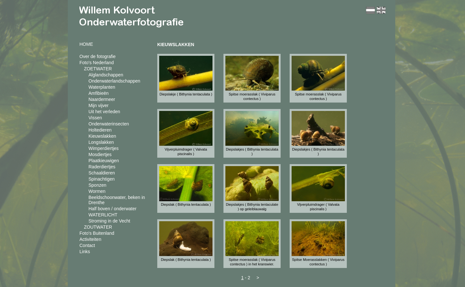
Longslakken (101, 142)
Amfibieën (98, 93)
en (381, 10)
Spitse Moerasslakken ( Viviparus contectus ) (318, 262)
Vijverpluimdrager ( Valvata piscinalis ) (186, 151)
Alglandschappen (105, 74)
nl (370, 10)
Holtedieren (100, 130)
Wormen (97, 191)
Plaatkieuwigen (103, 160)
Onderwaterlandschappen (114, 81)
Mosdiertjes (100, 154)
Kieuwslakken (102, 136)
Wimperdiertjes (103, 148)
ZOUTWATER (98, 227)
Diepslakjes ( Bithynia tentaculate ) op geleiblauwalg (252, 207)
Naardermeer (101, 99)
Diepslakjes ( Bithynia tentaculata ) (252, 151)
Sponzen (97, 185)
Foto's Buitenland (96, 233)
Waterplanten (101, 87)
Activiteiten (90, 239)
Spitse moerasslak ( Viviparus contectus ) (252, 96)
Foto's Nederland (96, 62)
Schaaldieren (101, 172)
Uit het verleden (104, 111)
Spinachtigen (101, 179)
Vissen (95, 117)
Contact (87, 245)
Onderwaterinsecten (108, 123)
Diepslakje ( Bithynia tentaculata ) (186, 94)
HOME (86, 44)
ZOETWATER (98, 68)
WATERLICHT (102, 214)
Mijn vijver (98, 105)
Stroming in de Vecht (109, 220)
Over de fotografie (97, 56)
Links (84, 251)
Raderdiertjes (101, 166)
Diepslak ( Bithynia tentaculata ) (186, 204)
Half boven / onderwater (112, 208)
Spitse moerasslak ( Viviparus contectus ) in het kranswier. (252, 262)
